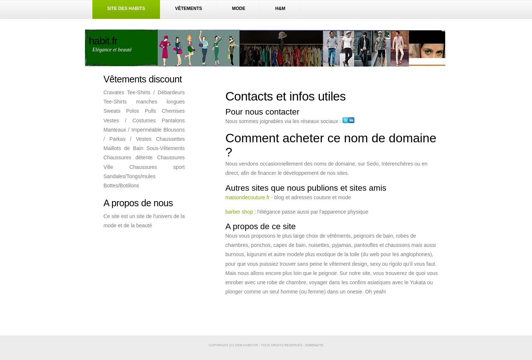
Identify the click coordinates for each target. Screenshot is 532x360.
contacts (315, 345)
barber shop (239, 212)
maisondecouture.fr (247, 197)
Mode (238, 8)
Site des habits (126, 8)
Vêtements (188, 8)
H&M (280, 8)
